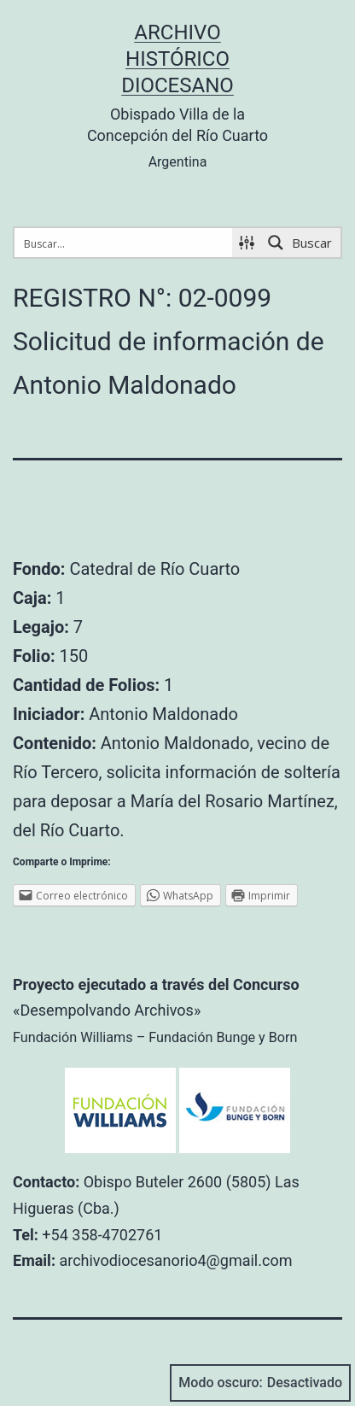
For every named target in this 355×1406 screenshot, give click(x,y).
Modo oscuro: (260, 1383)
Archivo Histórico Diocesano (177, 59)
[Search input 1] (124, 242)
